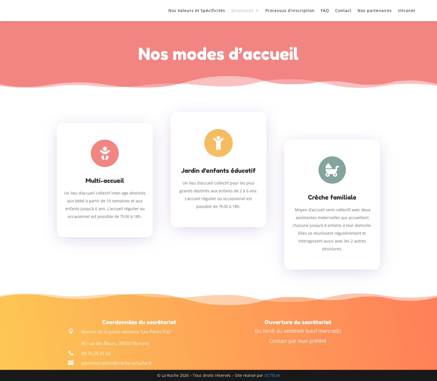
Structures (242, 10)
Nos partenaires (375, 10)
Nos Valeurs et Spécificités (196, 10)
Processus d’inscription (290, 10)
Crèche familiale (332, 197)
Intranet (406, 10)
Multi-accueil (105, 180)
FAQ (325, 10)
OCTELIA (272, 375)
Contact (343, 10)
